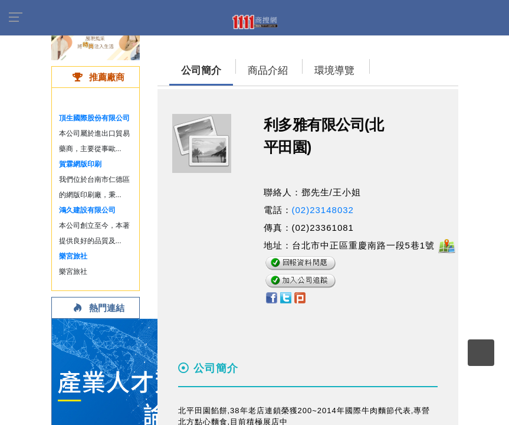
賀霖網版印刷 (80, 164)
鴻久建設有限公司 (87, 210)
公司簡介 (201, 70)
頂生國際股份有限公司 (94, 118)
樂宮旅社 (73, 256)
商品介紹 (268, 70)
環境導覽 (334, 70)
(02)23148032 (323, 210)
